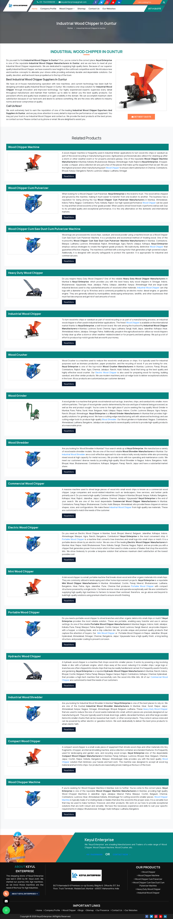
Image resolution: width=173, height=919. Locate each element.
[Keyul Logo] (18, 5)
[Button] (164, 2)
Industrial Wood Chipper (148, 287)
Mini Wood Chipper (106, 633)
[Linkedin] (119, 2)
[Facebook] (95, 2)
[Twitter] (101, 2)
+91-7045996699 (46, 2)
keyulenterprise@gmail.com (72, 2)
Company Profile (48, 8)
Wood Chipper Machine (148, 875)
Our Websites (130, 910)
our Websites (108, 8)
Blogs (80, 910)
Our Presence (102, 910)
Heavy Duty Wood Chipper (155, 709)
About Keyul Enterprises (25, 893)
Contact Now (121, 854)
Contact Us (93, 8)
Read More (69, 176)
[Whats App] (6, 910)
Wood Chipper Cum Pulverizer (148, 879)
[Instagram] (107, 2)
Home (34, 8)
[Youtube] (113, 2)
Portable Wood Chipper (73, 539)
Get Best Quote (141, 116)
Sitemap (81, 8)
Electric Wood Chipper (106, 372)
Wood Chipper (66, 8)
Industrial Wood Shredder (73, 454)
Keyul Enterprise (25, 868)
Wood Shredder (109, 419)
